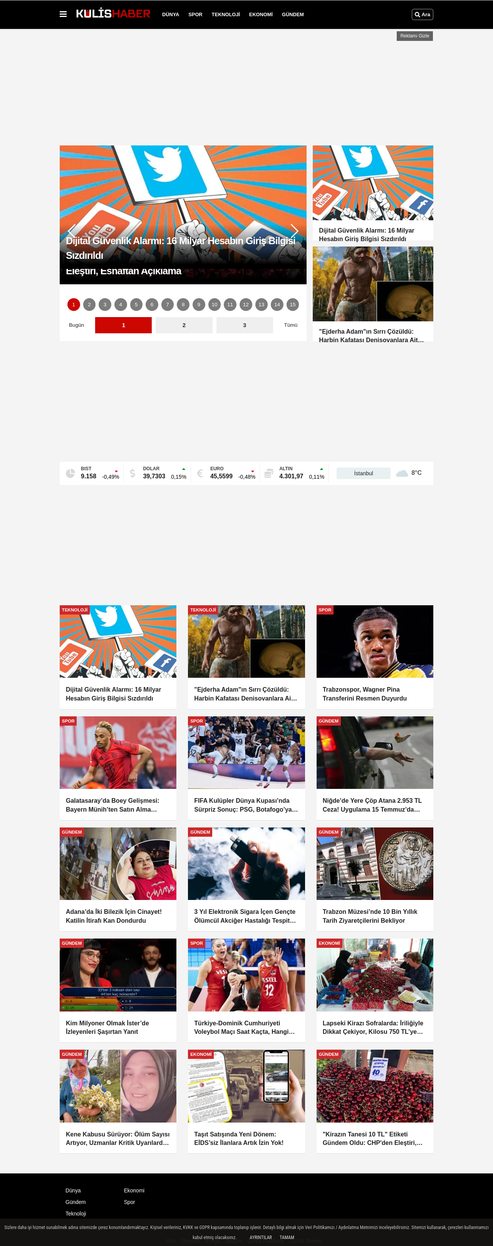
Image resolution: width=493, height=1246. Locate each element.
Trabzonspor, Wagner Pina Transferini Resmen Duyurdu (365, 693)
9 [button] (199, 304)
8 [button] (183, 304)
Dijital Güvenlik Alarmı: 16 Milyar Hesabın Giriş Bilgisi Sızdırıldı (113, 693)
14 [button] (277, 304)
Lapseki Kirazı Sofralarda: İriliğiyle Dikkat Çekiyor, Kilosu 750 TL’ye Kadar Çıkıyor (373, 1028)
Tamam (287, 1237)
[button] (295, 231)
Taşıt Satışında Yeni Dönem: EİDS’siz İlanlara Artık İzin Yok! (238, 1138)
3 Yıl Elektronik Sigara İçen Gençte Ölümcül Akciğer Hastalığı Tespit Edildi (244, 916)
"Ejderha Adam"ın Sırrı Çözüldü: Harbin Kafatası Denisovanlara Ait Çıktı (243, 694)
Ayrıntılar (261, 1237)
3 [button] (105, 304)
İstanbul (363, 473)
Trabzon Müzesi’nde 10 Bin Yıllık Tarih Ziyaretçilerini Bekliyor (370, 916)
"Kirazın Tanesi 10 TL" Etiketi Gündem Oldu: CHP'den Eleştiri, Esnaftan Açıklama (370, 1139)
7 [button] (167, 304)
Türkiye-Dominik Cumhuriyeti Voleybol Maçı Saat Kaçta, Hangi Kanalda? (241, 1028)
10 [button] (214, 304)
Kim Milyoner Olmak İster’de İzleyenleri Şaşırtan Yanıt (107, 1027)
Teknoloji (226, 14)
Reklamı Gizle (415, 36)
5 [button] (136, 304)
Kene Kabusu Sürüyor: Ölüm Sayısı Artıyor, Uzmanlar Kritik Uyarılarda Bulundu (117, 1139)
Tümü (291, 325)
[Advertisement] (246, 85)
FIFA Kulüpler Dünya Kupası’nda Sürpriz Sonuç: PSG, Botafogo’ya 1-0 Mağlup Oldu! (243, 805)
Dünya (170, 14)
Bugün (76, 325)
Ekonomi (261, 14)
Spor (195, 14)
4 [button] (120, 304)
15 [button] (293, 304)
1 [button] (73, 304)
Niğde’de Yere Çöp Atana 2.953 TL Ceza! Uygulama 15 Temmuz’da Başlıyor (372, 805)
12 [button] (246, 304)
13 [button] (261, 304)
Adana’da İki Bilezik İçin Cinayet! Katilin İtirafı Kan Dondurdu (114, 916)
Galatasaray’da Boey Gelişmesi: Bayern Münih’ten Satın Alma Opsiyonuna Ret (112, 805)
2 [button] (89, 304)
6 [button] (152, 304)
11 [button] (230, 304)
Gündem (293, 14)
